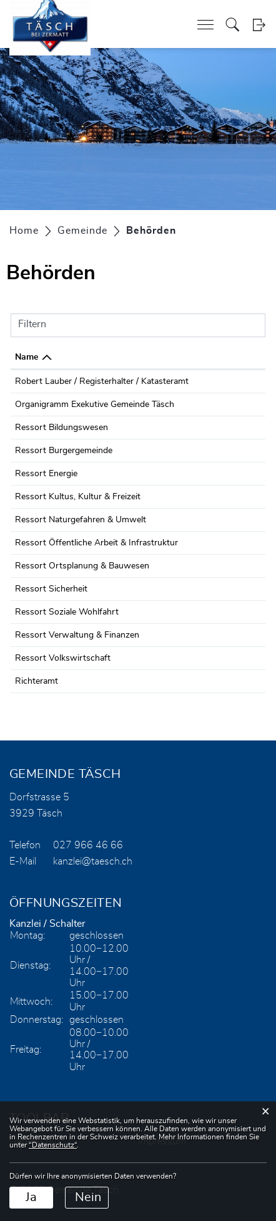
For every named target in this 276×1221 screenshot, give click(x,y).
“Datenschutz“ (53, 1145)
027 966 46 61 (227, 381)
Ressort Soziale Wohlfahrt (67, 612)
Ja (31, 1197)
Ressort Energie (46, 473)
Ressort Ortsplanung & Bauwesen (82, 566)
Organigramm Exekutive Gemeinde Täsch (94, 404)
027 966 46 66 (227, 404)
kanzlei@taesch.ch (92, 861)
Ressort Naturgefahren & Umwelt (80, 519)
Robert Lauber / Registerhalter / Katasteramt (102, 381)
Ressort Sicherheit (51, 589)
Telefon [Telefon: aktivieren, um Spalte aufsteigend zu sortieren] (213, 357)
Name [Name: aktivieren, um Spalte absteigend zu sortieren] (26, 357)
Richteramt (36, 681)
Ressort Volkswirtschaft (63, 658)
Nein (88, 1197)
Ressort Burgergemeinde (63, 450)
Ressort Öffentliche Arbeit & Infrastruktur (96, 543)
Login (259, 24)
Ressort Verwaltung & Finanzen (77, 635)
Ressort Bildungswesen (61, 427)
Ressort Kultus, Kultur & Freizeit (77, 496)
